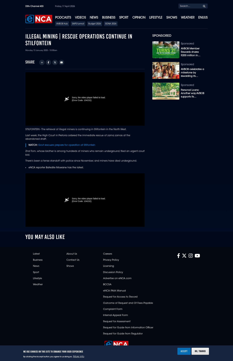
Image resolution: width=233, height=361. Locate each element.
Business (108, 17)
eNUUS (203, 17)
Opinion (138, 17)
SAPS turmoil (78, 24)
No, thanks (200, 351)
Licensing (108, 266)
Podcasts (63, 17)
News (94, 17)
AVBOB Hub (62, 24)
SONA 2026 (110, 24)
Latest (36, 254)
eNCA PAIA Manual (114, 291)
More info (78, 357)
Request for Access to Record (120, 297)
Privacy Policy (111, 260)
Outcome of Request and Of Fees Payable (128, 303)
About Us (71, 254)
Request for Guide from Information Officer (128, 328)
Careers (107, 254)
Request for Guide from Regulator (123, 334)
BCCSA (107, 284)
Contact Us (72, 260)
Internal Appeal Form (115, 315)
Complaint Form (112, 309)
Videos (80, 17)
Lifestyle (155, 17)
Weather (187, 17)
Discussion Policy (113, 272)
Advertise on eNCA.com (117, 278)
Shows (171, 17)
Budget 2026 (94, 24)
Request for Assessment (116, 321)
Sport (123, 17)
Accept (184, 351)
